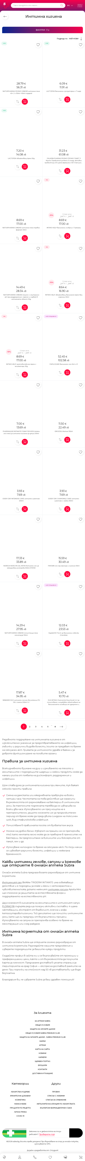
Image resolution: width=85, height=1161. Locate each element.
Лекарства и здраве (20, 1092)
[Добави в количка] (25, 102)
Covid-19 (20, 1116)
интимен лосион (58, 889)
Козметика (20, 1100)
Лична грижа (20, 1112)
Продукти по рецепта (20, 1108)
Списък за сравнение (56, 1100)
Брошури (42, 1065)
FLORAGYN (8, 906)
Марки (43, 1041)
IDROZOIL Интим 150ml (64, 431)
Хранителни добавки (20, 1096)
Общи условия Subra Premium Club (42, 1033)
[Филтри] (42, 30)
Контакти (42, 1069)
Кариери (43, 1057)
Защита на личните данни (42, 1029)
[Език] (70, 5)
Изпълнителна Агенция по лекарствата (56, 1104)
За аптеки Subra (42, 1021)
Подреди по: (70, 38)
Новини (42, 1053)
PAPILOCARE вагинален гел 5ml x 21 (64, 364)
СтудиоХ (54, 1150)
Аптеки (42, 1045)
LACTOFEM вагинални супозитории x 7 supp (63, 91)
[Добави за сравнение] (18, 102)
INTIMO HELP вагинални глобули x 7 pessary (64, 228)
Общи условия (42, 1025)
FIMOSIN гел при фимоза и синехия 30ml (63, 566)
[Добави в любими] (38, 45)
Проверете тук (47, 1134)
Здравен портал (42, 1061)
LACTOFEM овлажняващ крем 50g (21, 158)
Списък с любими (56, 1096)
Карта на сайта (42, 1049)
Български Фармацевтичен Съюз (56, 1108)
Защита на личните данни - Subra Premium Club (42, 1037)
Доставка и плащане (42, 1073)
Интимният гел (12, 882)
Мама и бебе (20, 1104)
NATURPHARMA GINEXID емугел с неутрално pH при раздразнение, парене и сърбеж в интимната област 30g (21, 297)
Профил (56, 1092)
